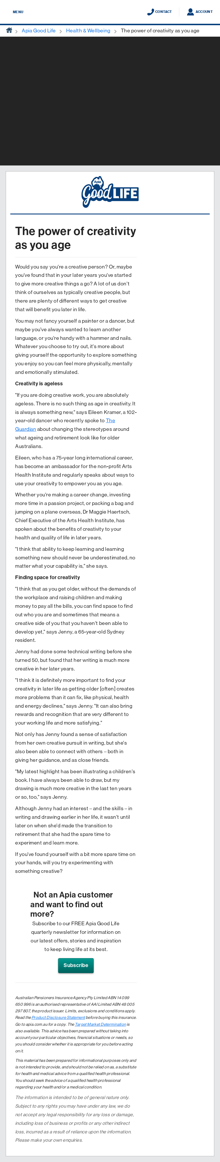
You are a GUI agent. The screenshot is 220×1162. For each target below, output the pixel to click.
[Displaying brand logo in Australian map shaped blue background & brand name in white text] (110, 12)
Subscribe (76, 965)
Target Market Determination (100, 1024)
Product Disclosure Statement (58, 1017)
